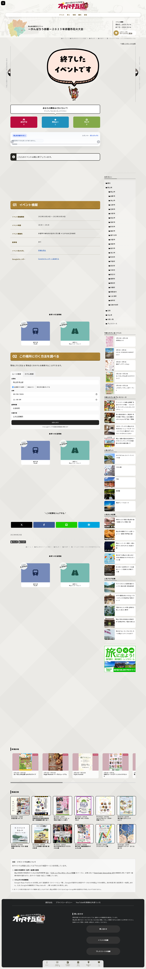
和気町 (112, 257)
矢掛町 (112, 270)
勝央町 (112, 283)
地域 (74, 15)
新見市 (112, 227)
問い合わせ (103, 929)
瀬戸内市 (113, 235)
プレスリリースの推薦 (103, 951)
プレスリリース (112, 324)
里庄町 (112, 266)
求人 (68, 15)
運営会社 (49, 902)
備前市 (112, 231)
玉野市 (112, 205)
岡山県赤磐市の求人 (19, 135)
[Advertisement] (55, 182)
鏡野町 (112, 279)
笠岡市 (112, 209)
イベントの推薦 (103, 940)
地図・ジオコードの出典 (129, 43)
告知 (85, 15)
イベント (61, 15)
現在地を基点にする (42, 387)
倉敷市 (112, 196)
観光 (79, 15)
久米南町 (113, 296)
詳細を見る (42, 250)
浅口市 (112, 253)
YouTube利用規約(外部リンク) (88, 902)
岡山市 (112, 192)
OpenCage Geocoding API (104, 873)
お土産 (109, 315)
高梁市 (112, 222)
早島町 (112, 261)
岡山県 (14, 542)
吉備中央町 (114, 305)
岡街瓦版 (28, 918)
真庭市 (112, 244)
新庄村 (112, 274)
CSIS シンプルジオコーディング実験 (63, 873)
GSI (47, 873)
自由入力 (30, 387)
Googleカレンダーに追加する (48, 259)
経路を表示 (55, 423)
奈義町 (112, 287)
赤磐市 (22, 542)
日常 (109, 311)
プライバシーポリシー (64, 902)
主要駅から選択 (18, 387)
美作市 (112, 248)
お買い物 (110, 319)
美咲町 (112, 300)
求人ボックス (94, 136)
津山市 (112, 200)
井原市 (112, 213)
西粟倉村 (113, 292)
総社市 (112, 218)
